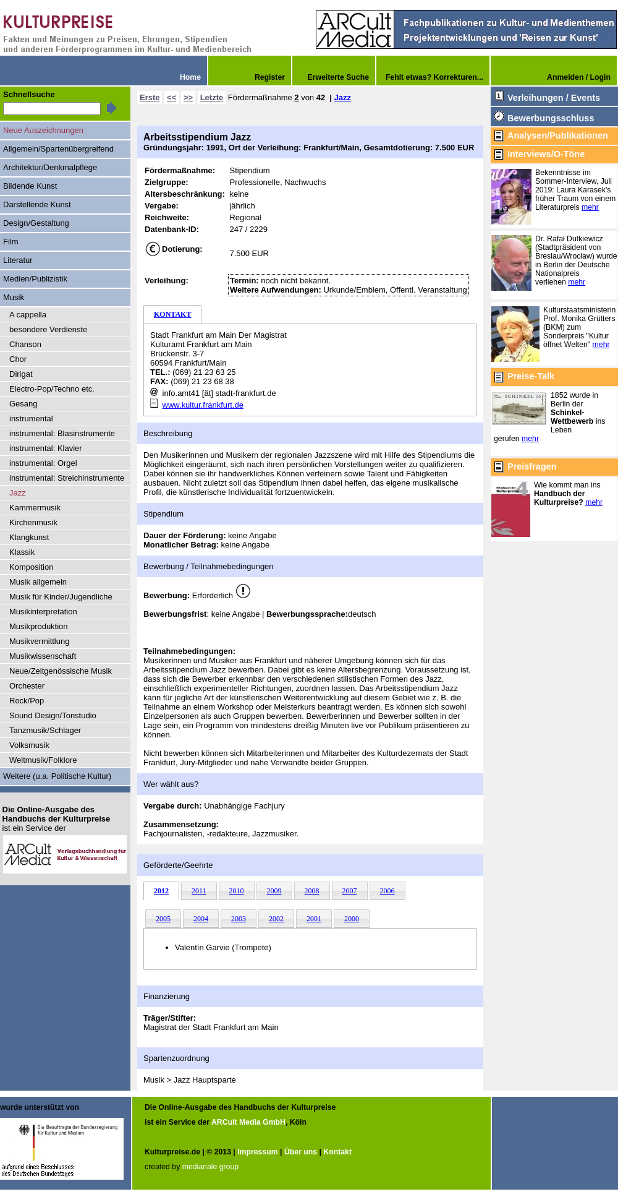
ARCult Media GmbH (248, 1122)
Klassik (22, 552)
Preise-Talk (530, 376)
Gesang (23, 403)
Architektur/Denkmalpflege (50, 167)
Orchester (26, 685)
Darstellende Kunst (37, 204)
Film (11, 241)
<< (171, 97)
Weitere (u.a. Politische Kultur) (57, 776)
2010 (236, 890)
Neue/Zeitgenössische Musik (60, 671)
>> (188, 97)
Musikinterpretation (43, 611)
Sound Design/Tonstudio (52, 715)
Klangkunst (29, 537)
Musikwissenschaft (42, 656)
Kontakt (337, 1152)
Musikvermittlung (39, 641)
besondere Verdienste (48, 329)
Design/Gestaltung (36, 223)
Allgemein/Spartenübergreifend (58, 148)
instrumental (31, 418)
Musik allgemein (38, 581)
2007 (349, 890)
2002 (276, 918)
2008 (312, 890)
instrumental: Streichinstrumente (66, 478)
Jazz (342, 97)
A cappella (27, 314)
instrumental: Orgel (43, 463)
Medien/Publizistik (35, 278)
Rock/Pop (26, 700)
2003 (238, 918)
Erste (149, 97)
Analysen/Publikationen (557, 135)
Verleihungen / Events (553, 98)
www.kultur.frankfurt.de (203, 405)
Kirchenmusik (33, 522)
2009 (274, 890)
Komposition (31, 567)
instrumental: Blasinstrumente (62, 433)
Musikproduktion (38, 626)
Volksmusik (29, 745)
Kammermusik (35, 507)
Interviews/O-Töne (546, 154)
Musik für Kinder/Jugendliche (60, 596)
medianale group (210, 1166)
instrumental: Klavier (45, 448)
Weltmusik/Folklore (43, 760)
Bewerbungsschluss (550, 118)
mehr (590, 207)
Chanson (25, 344)
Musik (13, 297)
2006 (387, 890)
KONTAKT (172, 314)
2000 (351, 918)
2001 (314, 918)
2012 (161, 890)
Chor (18, 359)
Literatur (18, 260)
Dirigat (21, 374)
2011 (199, 890)
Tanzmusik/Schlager (45, 730)
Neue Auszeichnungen (43, 130)
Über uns (300, 1152)
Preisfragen (531, 466)
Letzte (212, 97)
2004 (200, 918)
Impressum (257, 1152)
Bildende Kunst (30, 186)
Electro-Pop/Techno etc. (52, 388)
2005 (163, 918)
